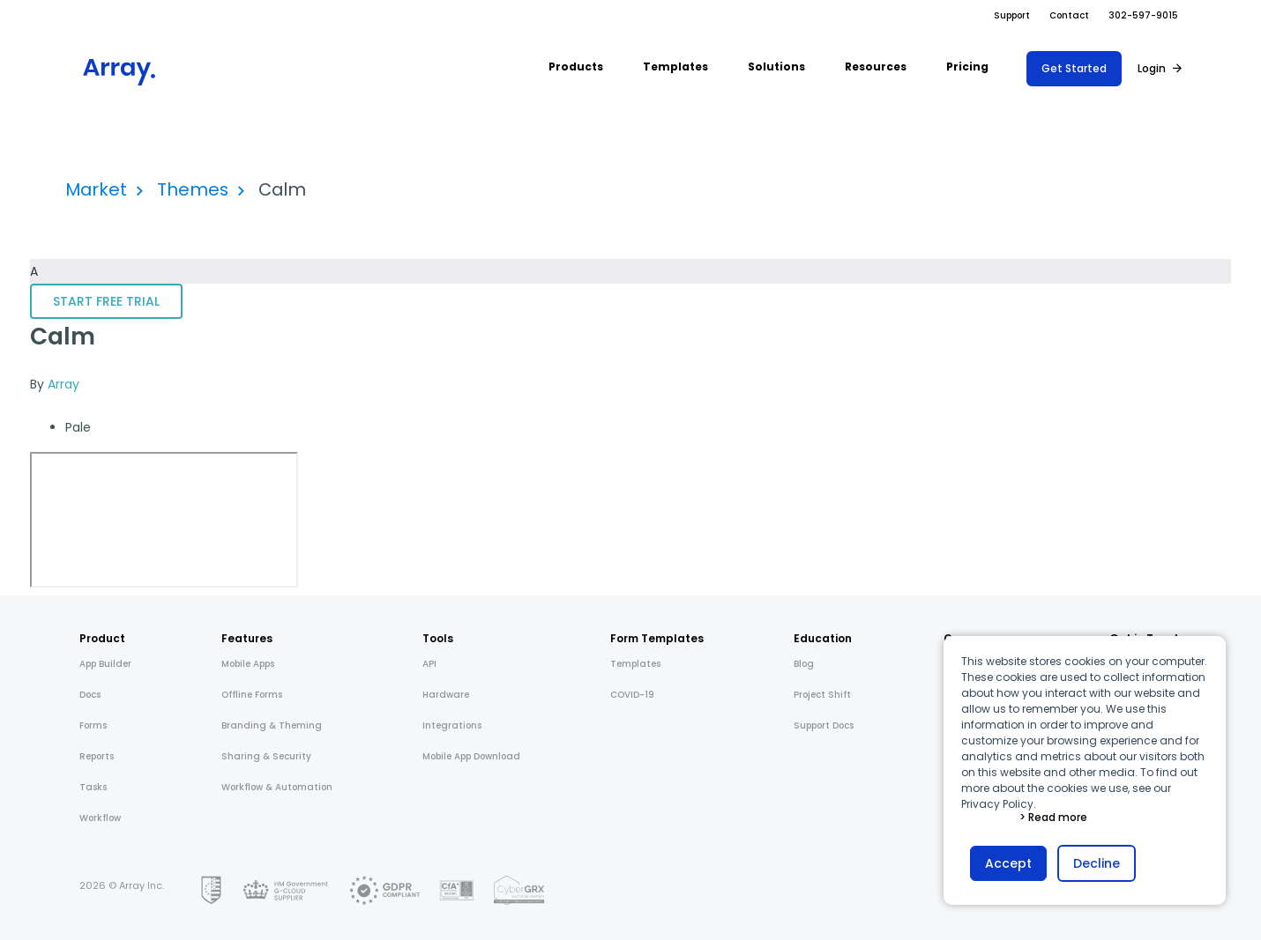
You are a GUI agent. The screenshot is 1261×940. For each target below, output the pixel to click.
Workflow (100, 818)
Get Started (1074, 68)
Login (1152, 68)
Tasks (93, 787)
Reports (96, 756)
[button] (576, 68)
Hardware (445, 694)
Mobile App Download (471, 756)
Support (1012, 15)
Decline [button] (1096, 863)
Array (63, 384)
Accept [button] (1008, 863)
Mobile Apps (247, 663)
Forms (93, 725)
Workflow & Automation (276, 787)
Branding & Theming (271, 725)
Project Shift (822, 694)
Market (96, 189)
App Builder (105, 663)
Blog (804, 663)
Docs (90, 694)
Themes (192, 189)
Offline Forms (251, 694)
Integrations (451, 725)
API (429, 663)
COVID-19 (632, 694)
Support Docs (824, 725)
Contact (1069, 15)
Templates (635, 663)
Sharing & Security (266, 756)
